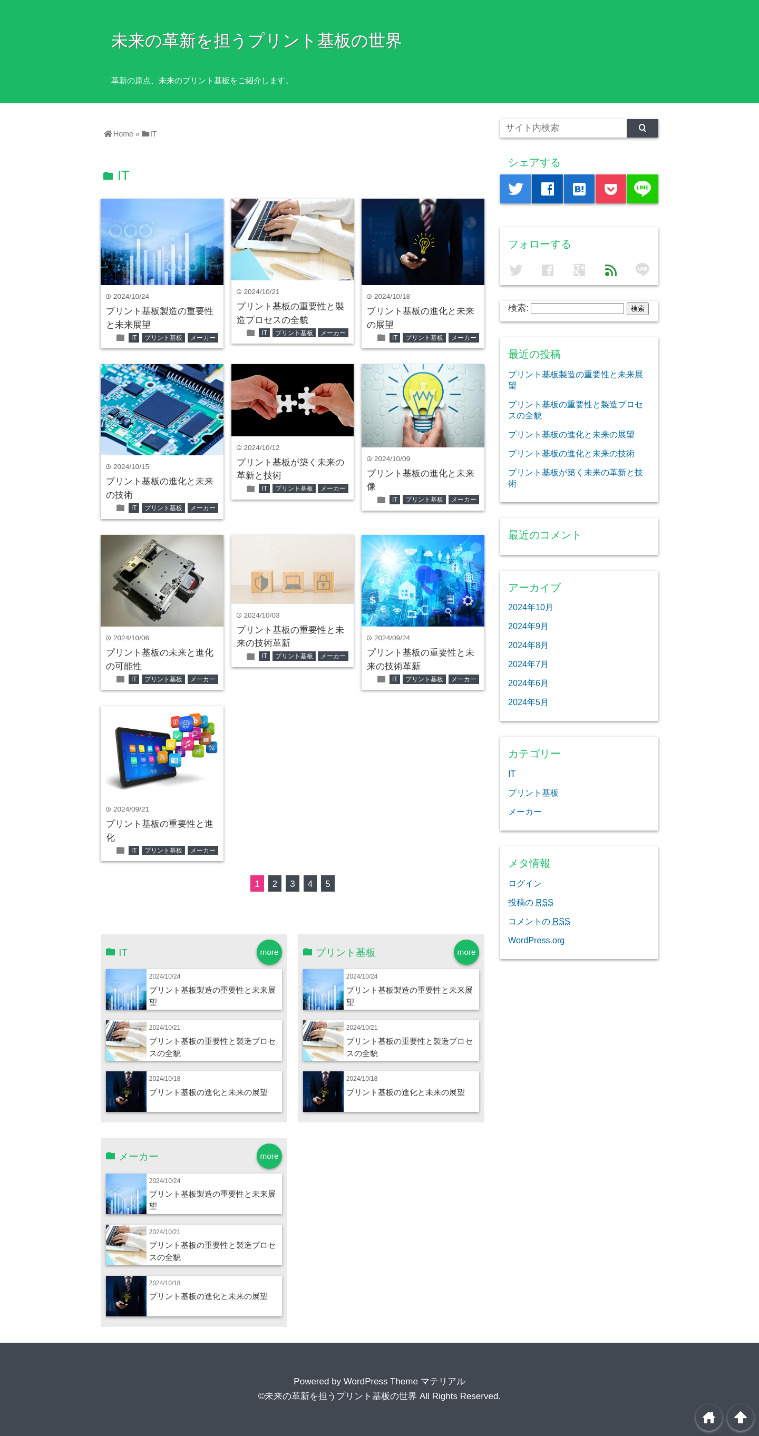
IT (134, 337)
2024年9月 (528, 626)
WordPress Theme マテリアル (404, 1381)
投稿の (530, 902)
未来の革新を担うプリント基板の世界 (256, 40)
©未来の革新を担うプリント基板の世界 (337, 1396)
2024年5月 (528, 702)
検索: (518, 308)
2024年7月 (528, 664)
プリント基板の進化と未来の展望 (208, 1092)
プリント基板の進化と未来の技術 (571, 453)
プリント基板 (163, 337)
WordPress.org (536, 940)
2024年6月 (528, 683)
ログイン (525, 883)
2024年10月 (530, 607)
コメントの (539, 921)
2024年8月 (528, 645)
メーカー (203, 337)
